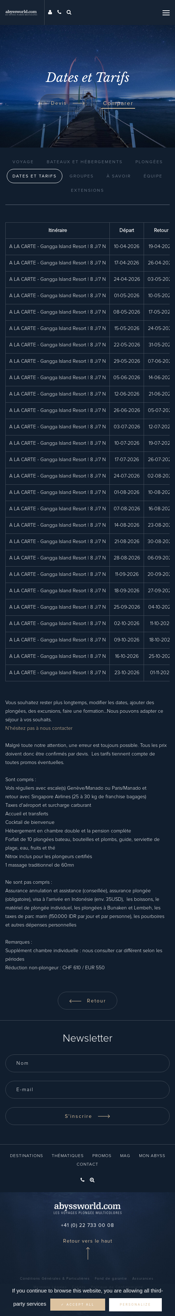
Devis (68, 103)
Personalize (135, 1304)
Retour (87, 1000)
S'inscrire (87, 1116)
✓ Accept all (77, 1304)
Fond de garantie (111, 1278)
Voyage (23, 162)
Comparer (118, 103)
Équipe (153, 176)
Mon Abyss (152, 1156)
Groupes (82, 176)
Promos (102, 1156)
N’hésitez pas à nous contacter (38, 728)
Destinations (26, 1156)
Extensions (87, 191)
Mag (125, 1156)
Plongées (149, 162)
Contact (87, 1164)
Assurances (143, 1278)
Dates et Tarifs (34, 176)
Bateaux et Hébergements (85, 162)
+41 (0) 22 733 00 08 (87, 1225)
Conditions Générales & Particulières (55, 1278)
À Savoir (119, 176)
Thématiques (68, 1156)
